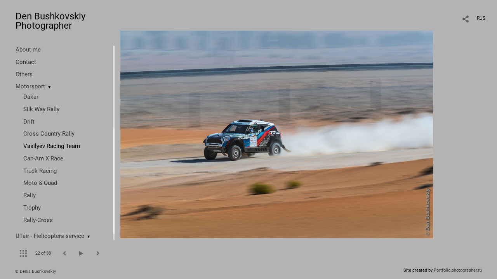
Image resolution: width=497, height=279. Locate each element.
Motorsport (30, 86)
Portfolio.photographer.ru (458, 270)
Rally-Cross (38, 220)
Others (24, 74)
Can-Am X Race (43, 158)
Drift (29, 121)
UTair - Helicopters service (50, 235)
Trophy (32, 207)
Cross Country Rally (49, 133)
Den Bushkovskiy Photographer (50, 21)
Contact (26, 62)
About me (28, 49)
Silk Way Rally (41, 109)
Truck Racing (40, 170)
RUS (481, 18)
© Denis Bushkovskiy (35, 271)
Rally (29, 195)
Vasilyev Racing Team (51, 146)
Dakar (30, 96)
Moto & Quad (40, 182)
